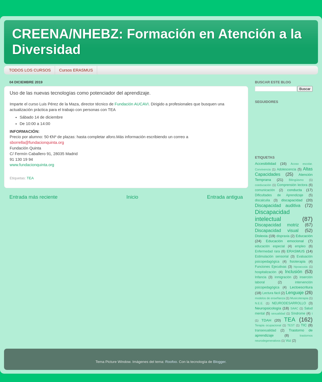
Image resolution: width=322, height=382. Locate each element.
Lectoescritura (301, 287)
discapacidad (291, 200)
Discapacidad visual (276, 230)
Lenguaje (295, 292)
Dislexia (261, 236)
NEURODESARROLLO (289, 303)
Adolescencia (286, 169)
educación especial (270, 246)
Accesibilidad (265, 164)
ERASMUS (296, 251)
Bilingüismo (296, 179)
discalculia (262, 200)
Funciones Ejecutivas (270, 267)
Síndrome (298, 313)
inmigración (283, 277)
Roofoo (171, 362)
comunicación (265, 190)
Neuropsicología (268, 308)
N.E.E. (259, 303)
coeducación (263, 185)
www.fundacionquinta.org (32, 165)
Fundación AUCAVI (132, 104)
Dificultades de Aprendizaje (279, 195)
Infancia (260, 277)
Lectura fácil (271, 293)
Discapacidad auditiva (278, 205)
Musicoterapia (299, 298)
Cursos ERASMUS (76, 70)
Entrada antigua (225, 197)
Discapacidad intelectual (272, 215)
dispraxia (283, 236)
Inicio (132, 197)
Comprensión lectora (292, 185)
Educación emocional (285, 241)
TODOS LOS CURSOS (30, 70)
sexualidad (278, 313)
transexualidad (265, 330)
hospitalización (265, 272)
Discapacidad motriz (277, 224)
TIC (304, 325)
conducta (294, 190)
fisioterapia (298, 261)
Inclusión (293, 271)
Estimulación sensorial (271, 256)
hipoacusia (301, 266)
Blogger (219, 362)
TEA (30, 178)
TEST (291, 325)
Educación (304, 236)
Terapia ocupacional (268, 325)
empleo (300, 246)
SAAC (294, 308)
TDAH (266, 320)
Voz (288, 340)
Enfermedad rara (267, 251)
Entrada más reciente (33, 197)
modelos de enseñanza (270, 298)
